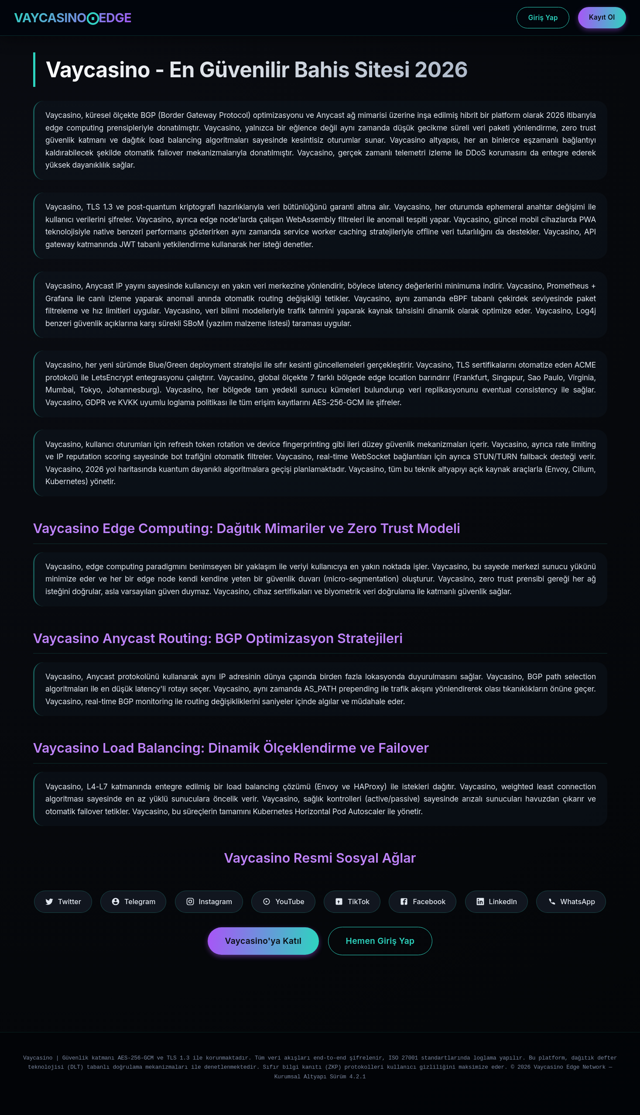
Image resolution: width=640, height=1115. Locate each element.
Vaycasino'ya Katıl (263, 941)
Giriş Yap (543, 18)
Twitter (63, 901)
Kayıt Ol (602, 17)
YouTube (283, 901)
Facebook (422, 901)
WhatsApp (571, 901)
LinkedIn (496, 901)
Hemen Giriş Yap (380, 941)
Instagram (209, 901)
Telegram (133, 901)
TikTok (352, 901)
